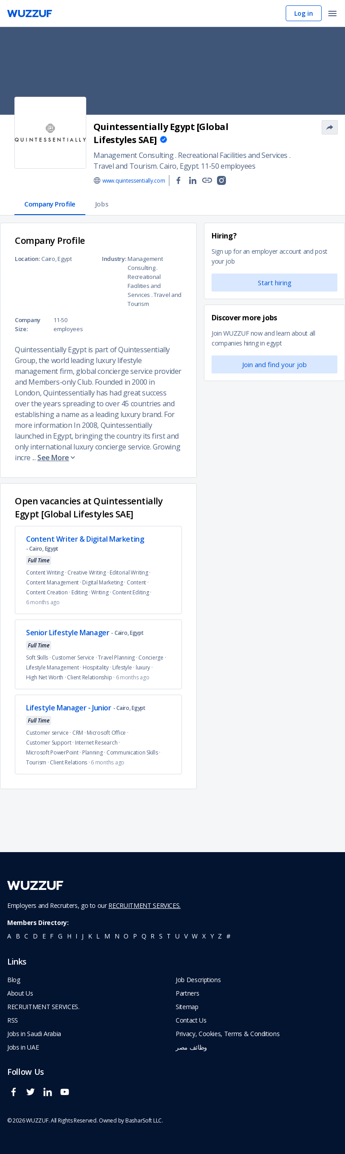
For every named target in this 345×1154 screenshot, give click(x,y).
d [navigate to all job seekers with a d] (35, 936)
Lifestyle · (124, 667)
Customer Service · (75, 657)
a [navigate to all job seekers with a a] (9, 936)
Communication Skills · (134, 752)
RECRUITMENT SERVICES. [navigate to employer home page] (43, 1006)
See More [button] (56, 457)
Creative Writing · (88, 572)
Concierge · (152, 657)
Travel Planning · (118, 657)
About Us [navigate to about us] (20, 993)
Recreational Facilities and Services (233, 155)
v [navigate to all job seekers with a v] (186, 936)
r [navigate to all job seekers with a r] (152, 936)
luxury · (145, 667)
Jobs (101, 203)
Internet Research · (98, 742)
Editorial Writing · (131, 572)
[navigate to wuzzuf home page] (29, 13)
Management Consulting (133, 155)
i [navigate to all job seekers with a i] (76, 936)
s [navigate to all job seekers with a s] (161, 936)
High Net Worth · (46, 677)
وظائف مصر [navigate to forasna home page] (191, 1047)
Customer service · (49, 732)
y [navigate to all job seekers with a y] (212, 936)
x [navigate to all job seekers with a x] (204, 936)
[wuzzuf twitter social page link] (32, 1095)
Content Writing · (46, 572)
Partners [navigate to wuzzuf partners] (187, 993)
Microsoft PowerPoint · (54, 752)
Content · (138, 582)
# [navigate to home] (228, 936)
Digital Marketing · (104, 582)
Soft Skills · (39, 657)
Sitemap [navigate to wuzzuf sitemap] (187, 1006)
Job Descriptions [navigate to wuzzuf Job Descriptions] (198, 979)
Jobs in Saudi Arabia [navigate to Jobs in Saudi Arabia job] (34, 1033)
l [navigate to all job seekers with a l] (98, 936)
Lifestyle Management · (54, 667)
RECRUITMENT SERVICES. (144, 905)
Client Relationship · (91, 677)
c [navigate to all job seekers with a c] (26, 936)
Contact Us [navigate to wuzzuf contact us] (191, 1020)
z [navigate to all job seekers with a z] (220, 936)
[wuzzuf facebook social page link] (15, 1095)
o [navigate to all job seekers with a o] (126, 936)
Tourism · (38, 762)
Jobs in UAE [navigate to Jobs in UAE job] (23, 1047)
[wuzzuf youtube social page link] (66, 1095)
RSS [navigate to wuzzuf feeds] (12, 1020)
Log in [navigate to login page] (303, 13)
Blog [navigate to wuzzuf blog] (13, 979)
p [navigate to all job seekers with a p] (135, 936)
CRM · (79, 732)
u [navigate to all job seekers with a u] (177, 936)
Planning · (94, 752)
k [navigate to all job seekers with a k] (90, 936)
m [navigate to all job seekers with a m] (107, 936)
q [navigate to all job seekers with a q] (144, 936)
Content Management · (54, 582)
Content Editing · (132, 592)
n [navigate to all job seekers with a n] (117, 936)
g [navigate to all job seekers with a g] (60, 936)
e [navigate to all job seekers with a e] (44, 936)
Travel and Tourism (125, 166)
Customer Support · (50, 742)
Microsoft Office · (108, 732)
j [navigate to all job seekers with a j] (83, 936)
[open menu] (332, 14)
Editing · (81, 592)
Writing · (101, 592)
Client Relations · (70, 762)
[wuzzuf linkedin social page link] (49, 1095)
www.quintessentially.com (133, 180)
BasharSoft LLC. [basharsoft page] (144, 1120)
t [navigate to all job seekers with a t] (169, 936)
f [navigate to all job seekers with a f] (51, 936)
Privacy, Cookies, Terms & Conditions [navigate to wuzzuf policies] (227, 1033)
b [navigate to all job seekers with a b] (18, 936)
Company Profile (49, 203)
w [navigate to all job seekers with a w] (195, 936)
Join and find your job (274, 364)
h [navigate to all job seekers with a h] (69, 936)
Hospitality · (97, 667)
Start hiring (275, 282)
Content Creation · (48, 592)
